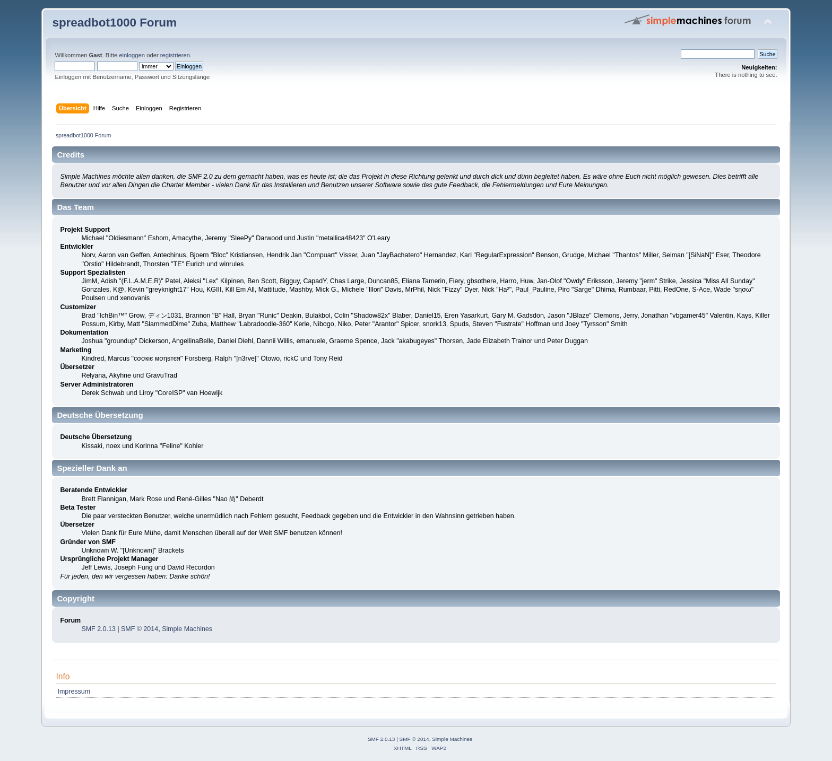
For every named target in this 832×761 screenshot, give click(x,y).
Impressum (74, 691)
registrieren (175, 55)
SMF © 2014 (139, 629)
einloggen (132, 55)
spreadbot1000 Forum (114, 22)
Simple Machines (187, 629)
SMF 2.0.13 (98, 629)
